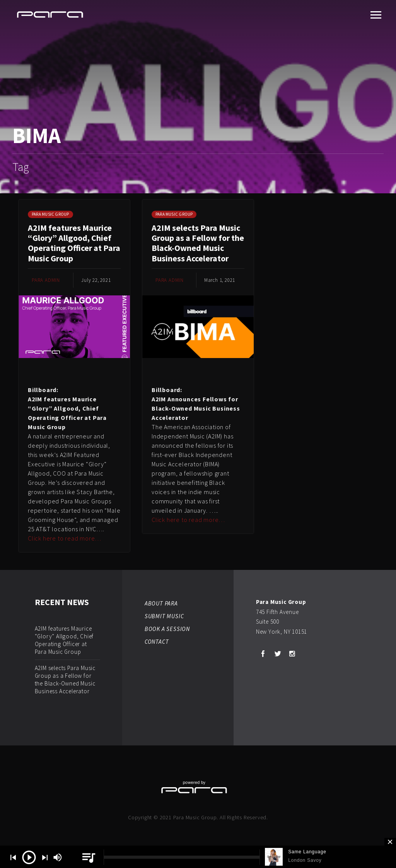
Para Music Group (50, 214)
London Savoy (304, 860)
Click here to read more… (64, 538)
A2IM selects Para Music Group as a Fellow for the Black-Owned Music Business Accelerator (198, 243)
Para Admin (46, 280)
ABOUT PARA (161, 603)
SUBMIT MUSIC (164, 616)
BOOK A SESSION (167, 629)
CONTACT (157, 641)
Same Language (307, 851)
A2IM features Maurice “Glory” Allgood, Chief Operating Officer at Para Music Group (74, 243)
